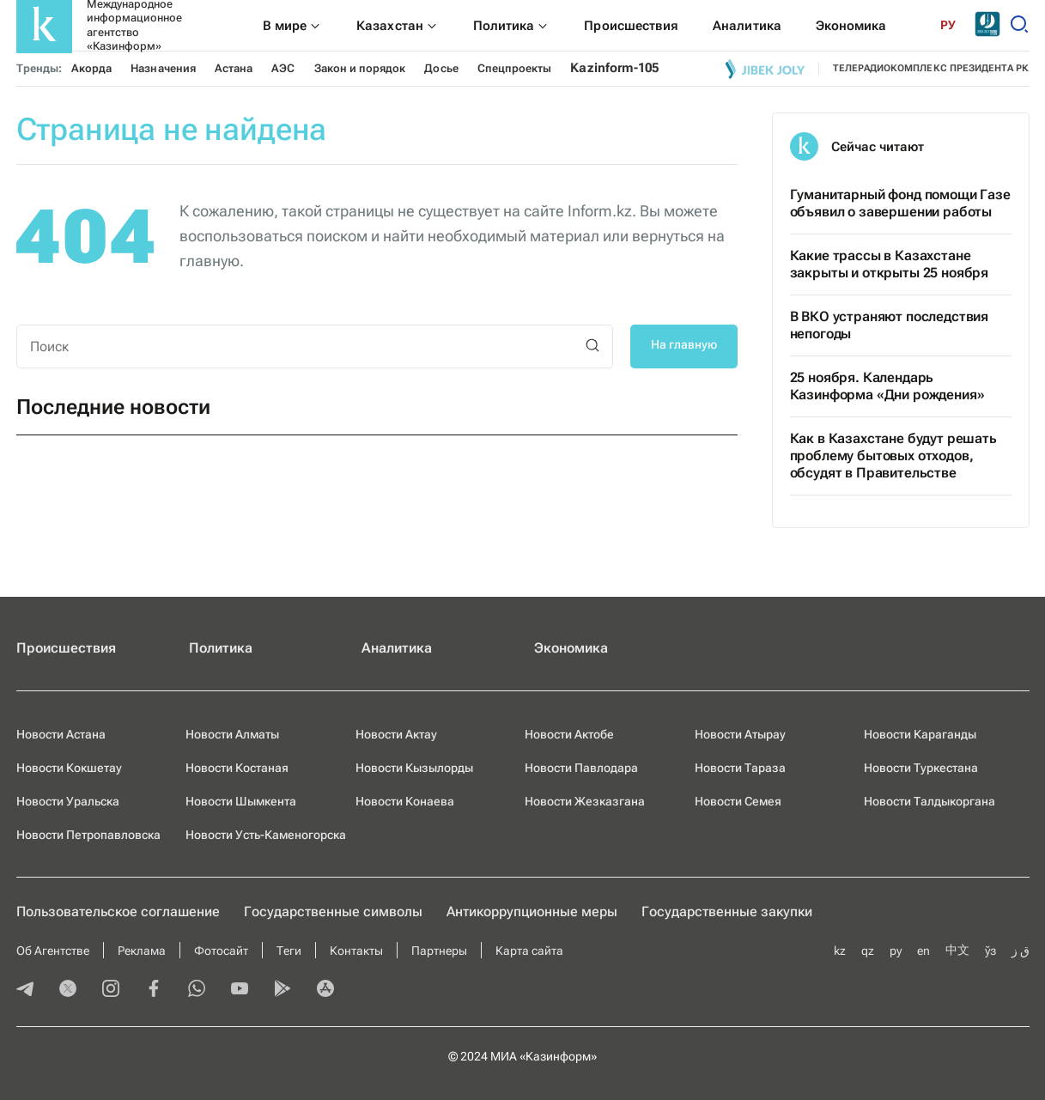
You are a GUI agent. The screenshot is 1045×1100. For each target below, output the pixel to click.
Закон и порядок (360, 68)
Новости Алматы (232, 734)
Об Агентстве (52, 950)
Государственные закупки (726, 911)
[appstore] (325, 990)
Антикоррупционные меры (532, 911)
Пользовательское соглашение (118, 911)
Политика (220, 648)
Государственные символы (333, 911)
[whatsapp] (196, 990)
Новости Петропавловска (88, 835)
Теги (288, 950)
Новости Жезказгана (585, 801)
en (923, 950)
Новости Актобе (569, 734)
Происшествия (66, 648)
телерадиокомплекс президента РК (931, 68)
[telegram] (24, 990)
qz (867, 950)
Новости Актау (396, 734)
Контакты (356, 950)
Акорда (91, 68)
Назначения (163, 68)
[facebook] (153, 990)
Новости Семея (738, 801)
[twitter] (67, 990)
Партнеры (439, 950)
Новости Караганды (920, 734)
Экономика (571, 648)
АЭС (283, 68)
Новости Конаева (404, 801)
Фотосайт (221, 950)
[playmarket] (282, 990)
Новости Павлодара (581, 768)
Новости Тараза (740, 768)
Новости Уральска (67, 801)
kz (840, 950)
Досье (441, 68)
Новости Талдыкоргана (929, 801)
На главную (684, 344)
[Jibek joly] (765, 68)
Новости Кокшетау (69, 768)
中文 (957, 950)
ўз (990, 950)
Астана (233, 68)
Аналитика (396, 648)
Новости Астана (61, 734)
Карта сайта (529, 950)
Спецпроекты (514, 68)
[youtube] (239, 990)
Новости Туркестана (921, 768)
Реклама (142, 950)
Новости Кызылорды (414, 768)
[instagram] (110, 990)
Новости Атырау (740, 734)
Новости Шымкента (240, 801)
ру (896, 950)
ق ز (1021, 950)
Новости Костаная (237, 768)
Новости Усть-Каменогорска (265, 835)
